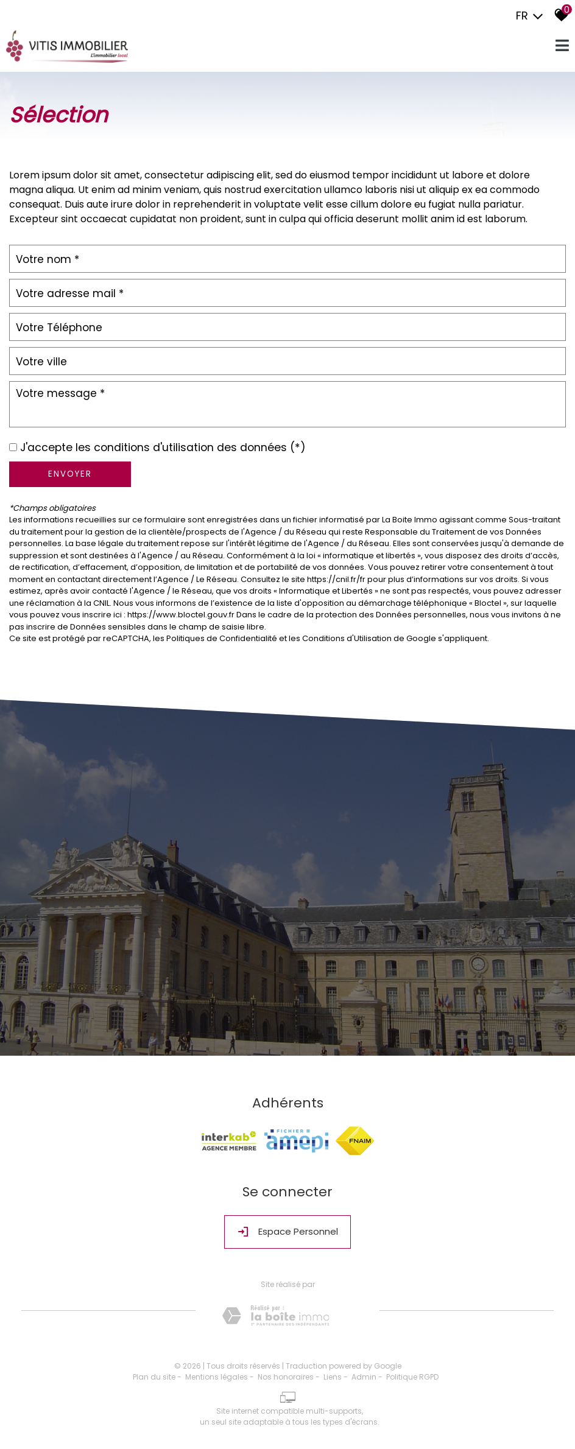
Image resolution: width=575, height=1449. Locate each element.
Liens (332, 1377)
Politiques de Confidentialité (221, 638)
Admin (363, 1377)
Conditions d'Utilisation (347, 638)
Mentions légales (216, 1377)
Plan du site (154, 1377)
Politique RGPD (412, 1377)
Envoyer (70, 474)
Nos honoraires (286, 1377)
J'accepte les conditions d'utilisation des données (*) (163, 447)
